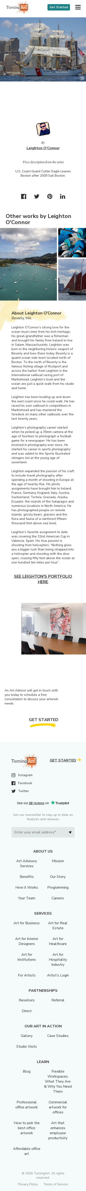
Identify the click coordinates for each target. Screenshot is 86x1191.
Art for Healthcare (58, 941)
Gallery (27, 1035)
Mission (58, 861)
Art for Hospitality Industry (58, 959)
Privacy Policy (28, 1184)
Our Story (58, 876)
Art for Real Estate (57, 926)
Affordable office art (26, 1151)
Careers (58, 898)
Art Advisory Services (26, 864)
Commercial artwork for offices (58, 1107)
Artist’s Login (58, 975)
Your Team (26, 898)
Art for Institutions (26, 957)
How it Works (26, 887)
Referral (57, 1000)
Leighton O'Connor (43, 148)
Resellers (27, 1000)
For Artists (27, 975)
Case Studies (58, 1035)
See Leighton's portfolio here (43, 579)
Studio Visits (26, 1046)
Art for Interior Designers (26, 941)
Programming (58, 887)
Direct (27, 1010)
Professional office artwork (26, 1105)
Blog (27, 1071)
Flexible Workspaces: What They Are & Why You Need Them (58, 1081)
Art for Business (27, 923)
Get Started (59, 7)
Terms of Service (55, 1184)
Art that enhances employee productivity (57, 1130)
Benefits (27, 876)
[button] (78, 7)
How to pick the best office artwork (27, 1128)
